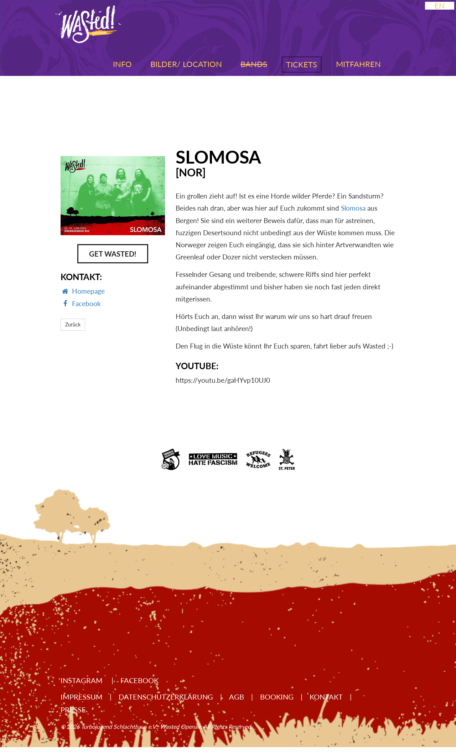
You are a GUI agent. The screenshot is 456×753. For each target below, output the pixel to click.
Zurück (73, 324)
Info (122, 64)
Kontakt (326, 696)
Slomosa (353, 208)
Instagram (82, 680)
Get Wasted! (112, 253)
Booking (277, 696)
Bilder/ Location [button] (186, 64)
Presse (73, 709)
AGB (236, 696)
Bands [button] (253, 64)
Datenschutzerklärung (166, 696)
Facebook (139, 680)
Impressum (82, 696)
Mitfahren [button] (358, 64)
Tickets (301, 64)
